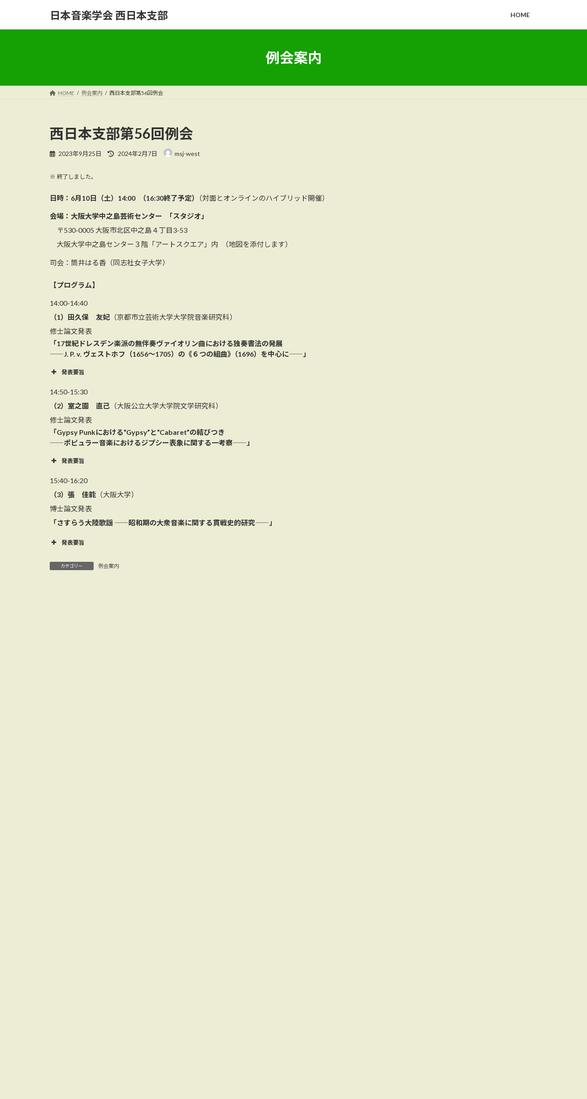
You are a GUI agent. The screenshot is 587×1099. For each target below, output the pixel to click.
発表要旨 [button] (67, 372)
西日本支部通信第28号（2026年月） (435, 992)
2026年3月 (423, 696)
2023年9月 (423, 874)
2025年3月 (423, 767)
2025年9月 (423, 732)
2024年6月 (423, 803)
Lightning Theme (291, 1083)
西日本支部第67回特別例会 (493, 246)
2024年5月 (423, 821)
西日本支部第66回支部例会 (493, 202)
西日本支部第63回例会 (487, 380)
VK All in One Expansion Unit (350, 1083)
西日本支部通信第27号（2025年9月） (437, 1039)
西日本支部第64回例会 (487, 425)
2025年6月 (423, 749)
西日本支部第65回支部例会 (493, 290)
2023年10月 (425, 856)
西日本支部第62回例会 (487, 514)
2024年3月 (423, 838)
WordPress (245, 1083)
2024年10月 (425, 785)
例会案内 (108, 566)
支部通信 (420, 649)
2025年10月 (425, 714)
